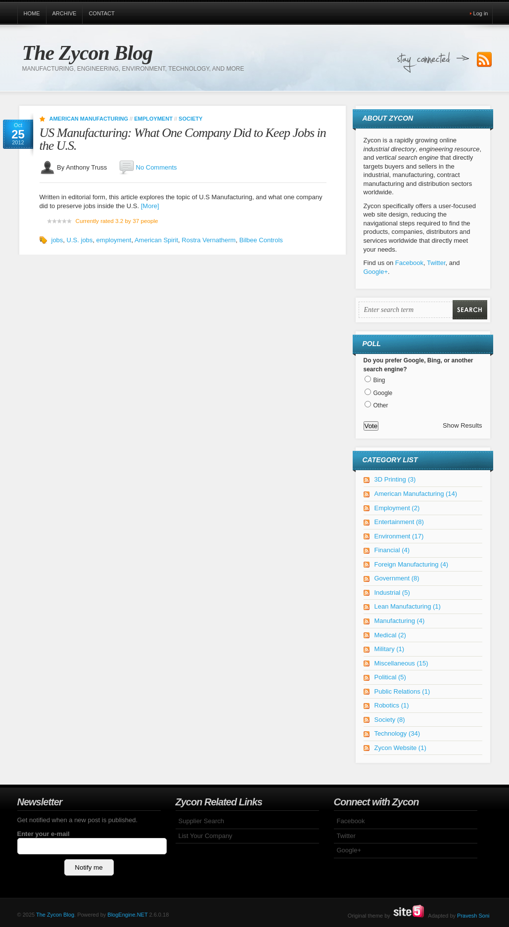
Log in (480, 13)
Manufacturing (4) (399, 620)
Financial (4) (392, 550)
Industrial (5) (392, 592)
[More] (150, 206)
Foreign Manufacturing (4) (411, 564)
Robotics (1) (391, 705)
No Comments (156, 167)
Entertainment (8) (399, 522)
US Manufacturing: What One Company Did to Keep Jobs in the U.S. (183, 139)
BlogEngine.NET (127, 915)
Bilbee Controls (261, 240)
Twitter (436, 262)
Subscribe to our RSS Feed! (484, 60)
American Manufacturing (89, 119)
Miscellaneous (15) (401, 663)
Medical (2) (390, 635)
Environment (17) (399, 536)
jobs (57, 240)
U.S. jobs (80, 240)
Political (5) (390, 677)
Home (32, 13)
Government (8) (396, 578)
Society (190, 119)
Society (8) (389, 719)
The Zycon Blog (87, 53)
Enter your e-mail (43, 834)
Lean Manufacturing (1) (407, 606)
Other (380, 405)
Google (383, 393)
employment (114, 240)
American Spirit (156, 240)
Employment (153, 119)
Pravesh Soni (473, 916)
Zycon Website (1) (400, 747)
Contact (101, 13)
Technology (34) (397, 733)
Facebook (409, 262)
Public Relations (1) (402, 691)
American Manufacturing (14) (416, 493)
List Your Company (205, 835)
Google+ (376, 271)
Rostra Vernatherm (208, 240)
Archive (64, 13)
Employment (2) (397, 508)
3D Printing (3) (395, 479)
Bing (379, 380)
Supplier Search (202, 821)
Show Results (462, 425)
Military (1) (389, 649)
